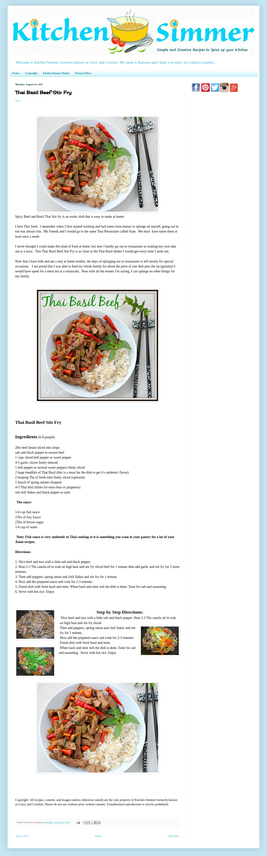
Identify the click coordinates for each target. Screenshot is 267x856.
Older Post (173, 836)
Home (15, 73)
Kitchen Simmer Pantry (56, 73)
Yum (17, 100)
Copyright (31, 73)
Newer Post (22, 836)
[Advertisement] (221, 203)
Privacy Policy (83, 73)
